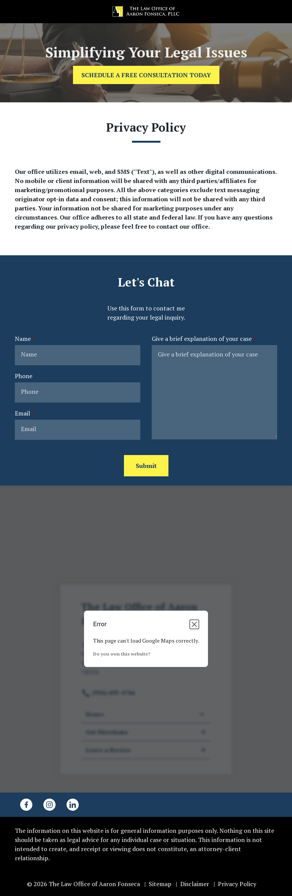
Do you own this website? (121, 654)
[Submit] (146, 465)
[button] (277, 11)
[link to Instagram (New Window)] (49, 805)
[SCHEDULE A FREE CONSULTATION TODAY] (146, 75)
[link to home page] (146, 11)
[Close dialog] (194, 624)
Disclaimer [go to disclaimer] (194, 884)
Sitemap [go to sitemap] (160, 884)
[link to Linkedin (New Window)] (73, 805)
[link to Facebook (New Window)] (26, 805)
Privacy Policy (237, 884)
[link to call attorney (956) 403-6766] (14, 11)
